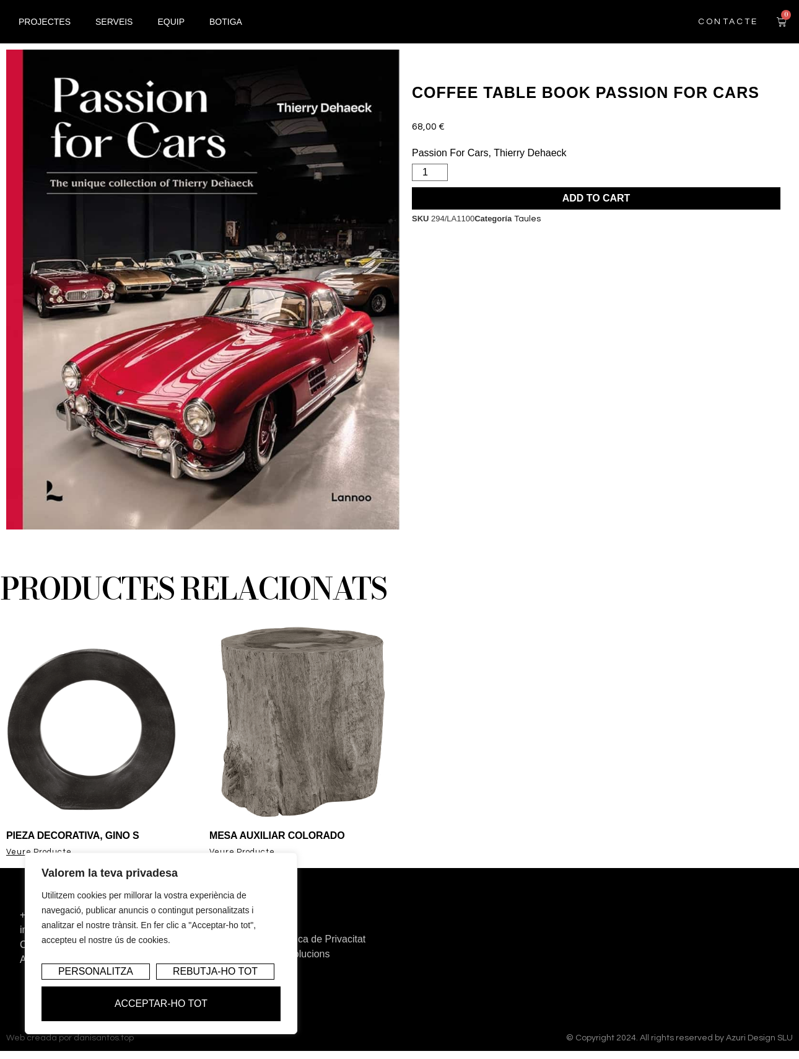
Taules (527, 219)
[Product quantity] (430, 172)
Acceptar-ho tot (160, 1003)
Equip (171, 28)
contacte (728, 28)
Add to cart (596, 198)
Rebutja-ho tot (215, 972)
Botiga (225, 28)
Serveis (114, 28)
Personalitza (96, 972)
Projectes (45, 28)
